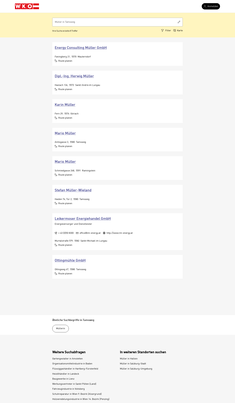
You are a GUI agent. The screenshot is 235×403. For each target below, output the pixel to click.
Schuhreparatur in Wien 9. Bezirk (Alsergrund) (77, 394)
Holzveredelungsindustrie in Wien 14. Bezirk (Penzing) (80, 399)
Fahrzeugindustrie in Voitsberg (68, 389)
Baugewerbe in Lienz (63, 379)
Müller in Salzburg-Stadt (133, 364)
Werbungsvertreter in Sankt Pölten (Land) (74, 384)
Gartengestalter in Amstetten (67, 359)
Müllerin (60, 328)
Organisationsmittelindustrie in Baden (72, 364)
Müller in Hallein (129, 359)
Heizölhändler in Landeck (65, 374)
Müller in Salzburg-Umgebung (136, 369)
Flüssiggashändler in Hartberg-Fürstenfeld (75, 369)
